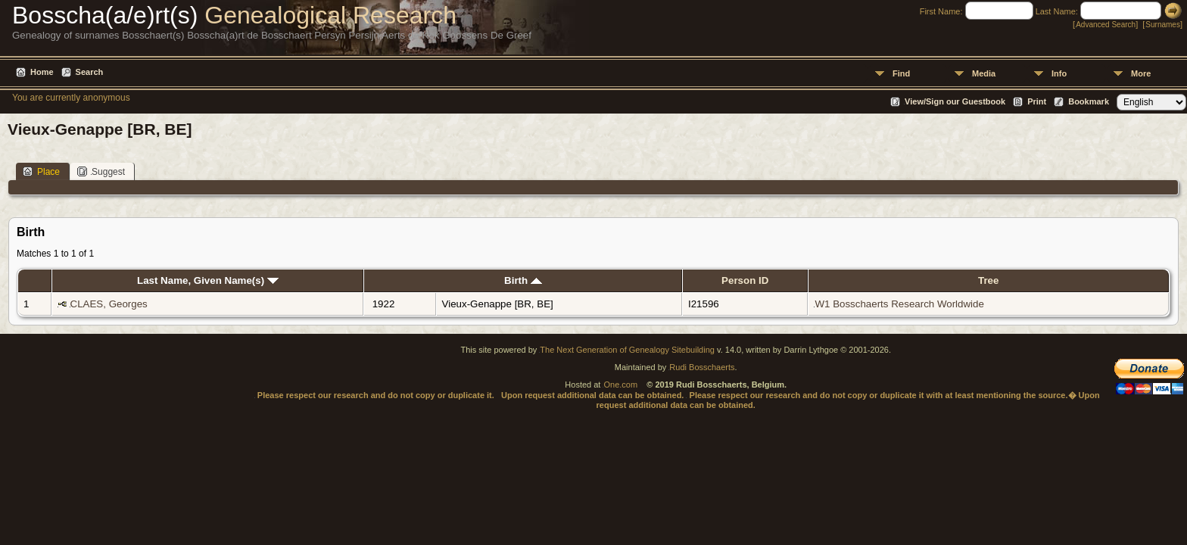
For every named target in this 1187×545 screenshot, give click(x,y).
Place (41, 171)
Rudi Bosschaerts (701, 367)
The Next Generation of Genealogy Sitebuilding (627, 349)
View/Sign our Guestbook (955, 101)
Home (42, 71)
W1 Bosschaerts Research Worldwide (899, 304)
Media (983, 73)
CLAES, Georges (109, 304)
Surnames (1162, 24)
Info (1059, 73)
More (1141, 73)
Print (1036, 101)
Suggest (101, 171)
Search (90, 71)
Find (901, 73)
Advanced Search (1106, 24)
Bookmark (1088, 101)
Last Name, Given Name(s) (208, 280)
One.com (620, 384)
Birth (523, 280)
